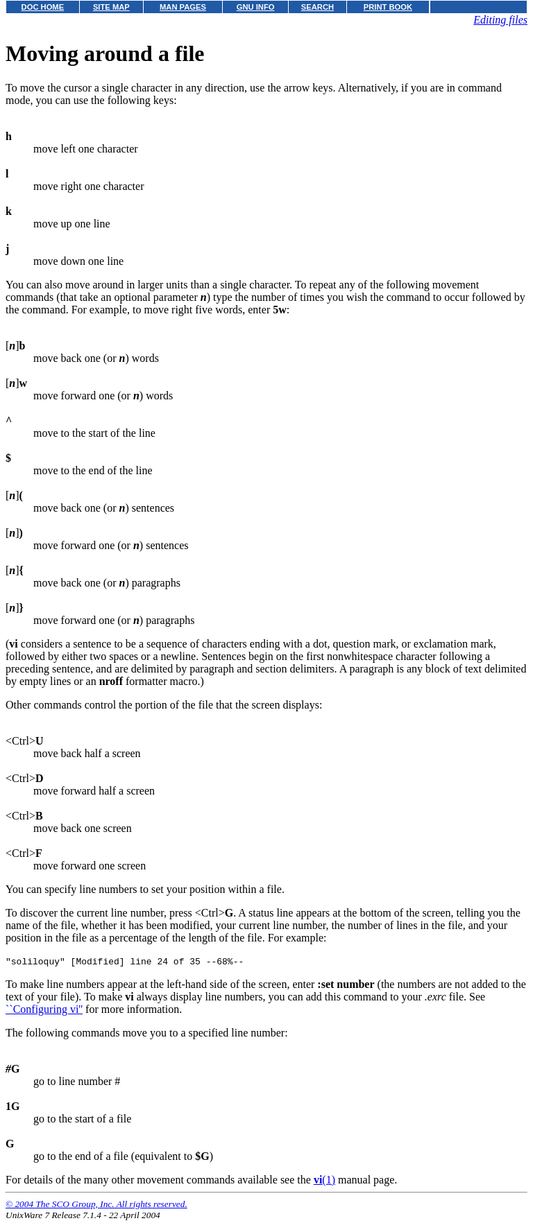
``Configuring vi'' (44, 1011)
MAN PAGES (183, 7)
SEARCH (317, 7)
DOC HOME (43, 7)
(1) (324, 1182)
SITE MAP (111, 7)
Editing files (500, 20)
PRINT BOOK (388, 7)
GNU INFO (256, 7)
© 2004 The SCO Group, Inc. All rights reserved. (96, 1206)
